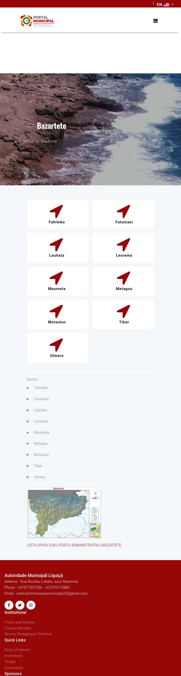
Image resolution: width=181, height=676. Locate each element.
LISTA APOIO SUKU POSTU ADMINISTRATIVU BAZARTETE (74, 545)
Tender (10, 662)
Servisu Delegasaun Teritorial (28, 634)
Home (28, 141)
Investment (13, 656)
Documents (13, 668)
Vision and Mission (19, 622)
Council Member (17, 628)
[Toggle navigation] (155, 21)
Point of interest (17, 650)
